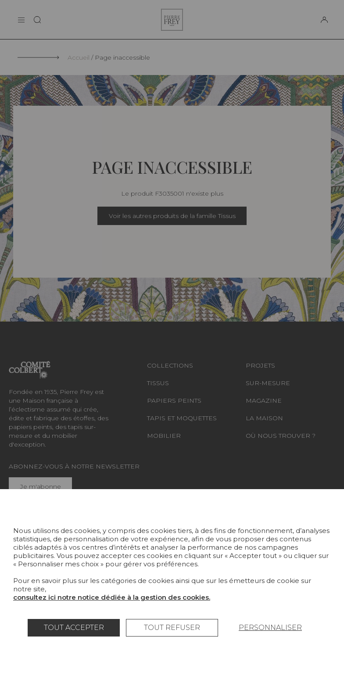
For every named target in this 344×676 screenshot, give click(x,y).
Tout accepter (74, 627)
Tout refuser (172, 627)
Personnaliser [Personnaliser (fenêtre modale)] (270, 627)
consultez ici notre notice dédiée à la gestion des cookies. (111, 597)
